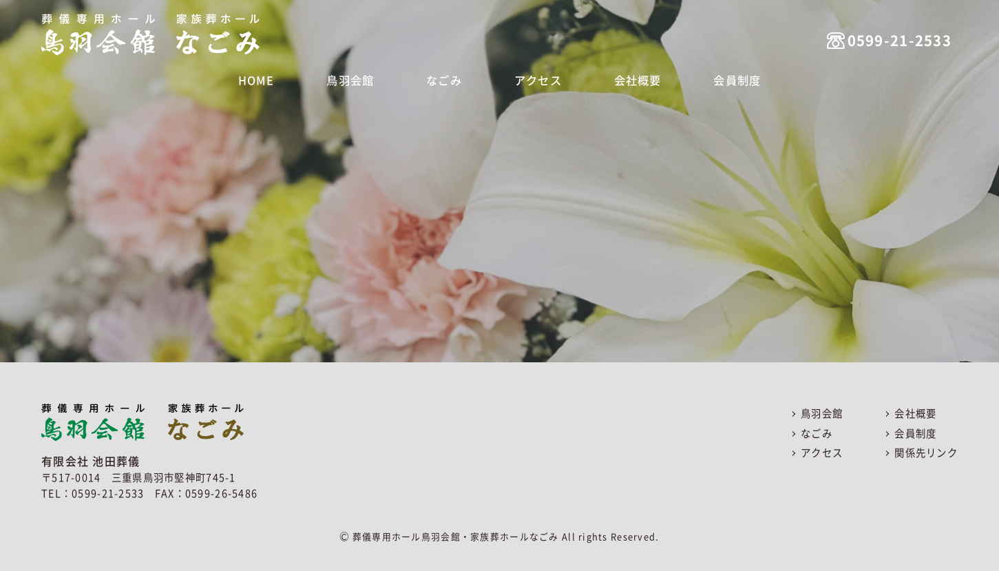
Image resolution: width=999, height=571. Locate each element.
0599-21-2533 (879, 31)
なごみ (445, 79)
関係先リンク (926, 452)
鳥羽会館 (356, 79)
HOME (267, 79)
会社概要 (629, 79)
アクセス (533, 79)
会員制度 (725, 79)
